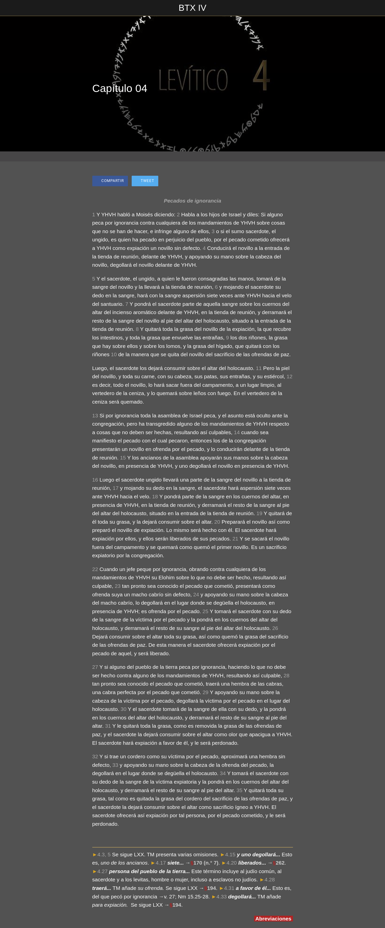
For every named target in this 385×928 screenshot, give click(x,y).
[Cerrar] (10, 8)
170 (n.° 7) (205, 863)
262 (280, 863)
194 (211, 888)
